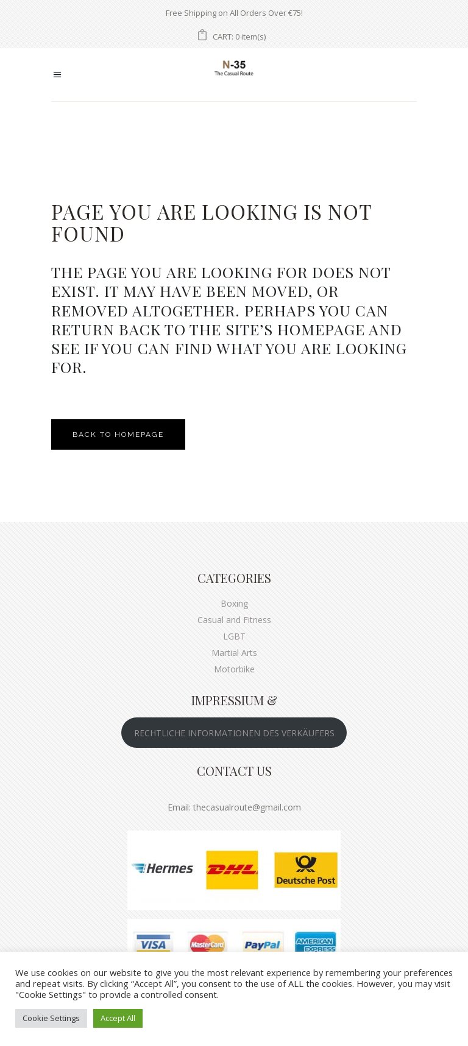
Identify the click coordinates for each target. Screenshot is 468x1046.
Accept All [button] (118, 1018)
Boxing (234, 603)
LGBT (234, 636)
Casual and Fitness (234, 620)
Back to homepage (118, 434)
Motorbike (234, 669)
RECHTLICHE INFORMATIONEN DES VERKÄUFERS (234, 733)
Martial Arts (234, 652)
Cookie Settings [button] (51, 1018)
